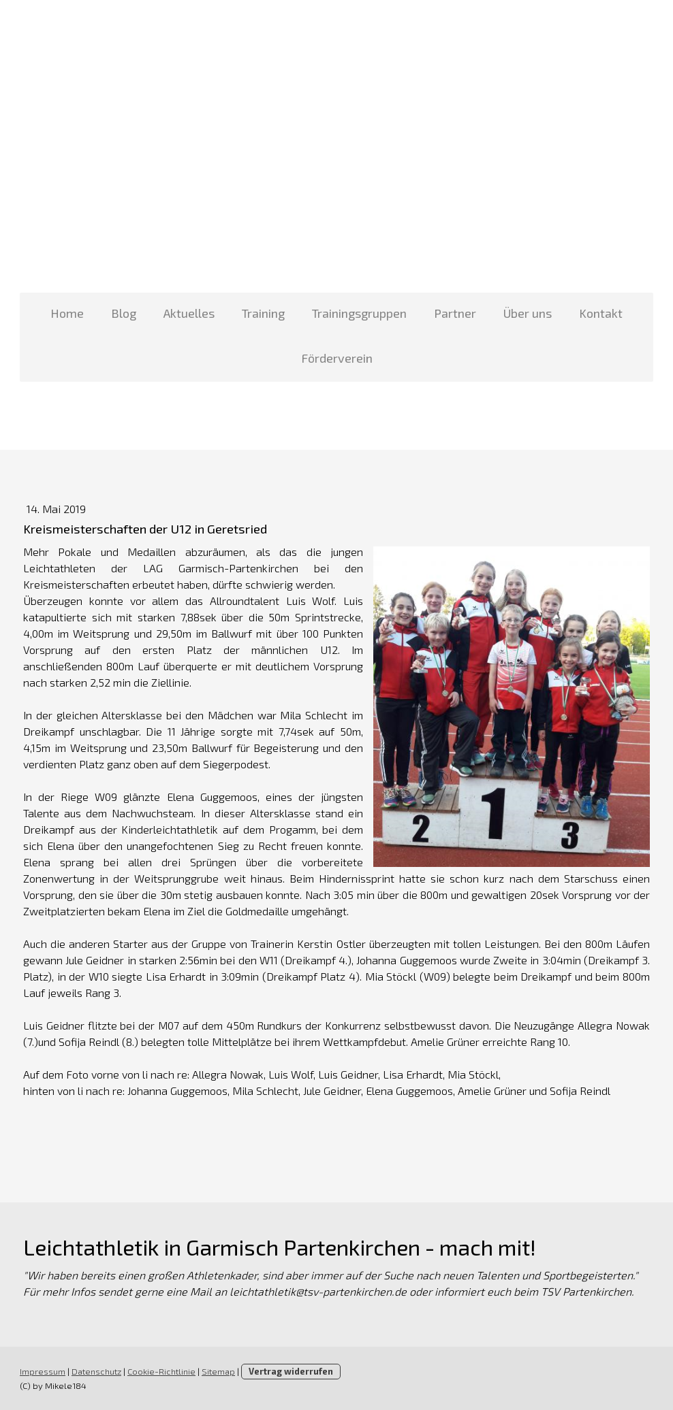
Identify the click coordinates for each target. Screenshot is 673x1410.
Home (67, 313)
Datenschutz (96, 1371)
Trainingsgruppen (359, 313)
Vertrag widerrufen (291, 1371)
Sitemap (218, 1371)
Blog (123, 313)
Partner (455, 313)
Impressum (42, 1371)
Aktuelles (189, 313)
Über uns (527, 313)
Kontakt (601, 313)
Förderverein (337, 357)
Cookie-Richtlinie (161, 1371)
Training (263, 313)
